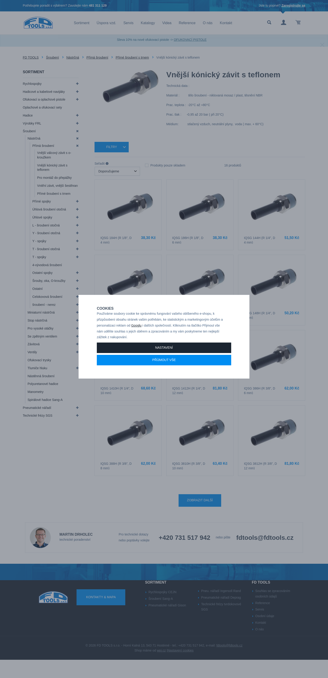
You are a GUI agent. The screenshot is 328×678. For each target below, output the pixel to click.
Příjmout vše (164, 376)
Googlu (136, 341)
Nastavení (164, 363)
